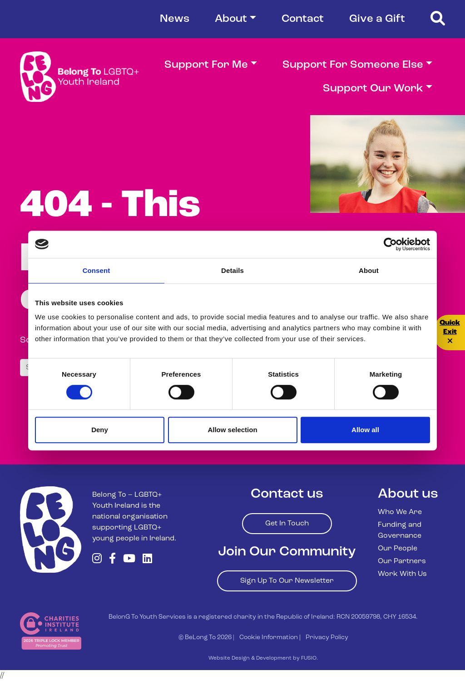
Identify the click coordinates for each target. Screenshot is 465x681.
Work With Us (402, 574)
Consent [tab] (96, 270)
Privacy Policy (327, 637)
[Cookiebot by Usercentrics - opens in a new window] (390, 244)
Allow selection (232, 430)
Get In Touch (287, 523)
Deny (99, 430)
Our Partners (402, 561)
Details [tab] (232, 270)
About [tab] (369, 270)
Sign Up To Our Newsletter (287, 581)
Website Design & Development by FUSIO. (263, 658)
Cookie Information (268, 637)
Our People (397, 548)
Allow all (365, 430)
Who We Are (400, 512)
